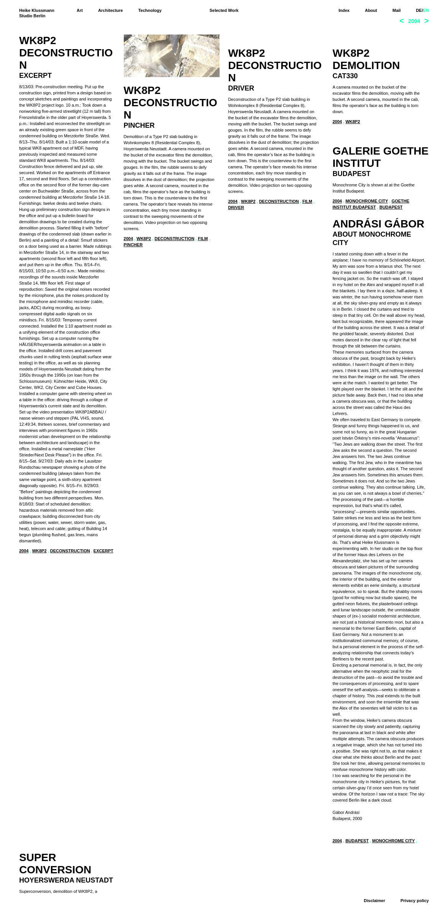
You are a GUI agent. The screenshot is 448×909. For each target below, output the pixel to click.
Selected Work (224, 10)
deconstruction (70, 550)
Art (80, 10)
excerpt (103, 550)
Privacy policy (414, 900)
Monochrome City (367, 382)
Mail (396, 10)
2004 (23, 550)
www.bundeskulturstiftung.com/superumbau (269, 334)
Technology (150, 10)
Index (344, 10)
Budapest (391, 389)
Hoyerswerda (245, 350)
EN (426, 10)
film (203, 238)
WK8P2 (39, 550)
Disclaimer (374, 900)
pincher (133, 244)
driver (236, 245)
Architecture (110, 10)
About (371, 10)
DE (419, 10)
